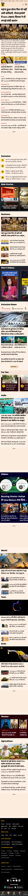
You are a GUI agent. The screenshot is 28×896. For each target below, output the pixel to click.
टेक (9, 829)
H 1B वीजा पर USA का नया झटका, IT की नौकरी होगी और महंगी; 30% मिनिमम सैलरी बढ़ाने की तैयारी (17, 592)
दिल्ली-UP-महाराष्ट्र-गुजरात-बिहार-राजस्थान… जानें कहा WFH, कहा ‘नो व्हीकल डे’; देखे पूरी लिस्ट (14, 172)
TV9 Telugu (9, 851)
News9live (11, 856)
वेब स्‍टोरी (20, 835)
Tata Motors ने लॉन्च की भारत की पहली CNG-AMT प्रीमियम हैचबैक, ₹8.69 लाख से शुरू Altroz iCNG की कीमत (17, 672)
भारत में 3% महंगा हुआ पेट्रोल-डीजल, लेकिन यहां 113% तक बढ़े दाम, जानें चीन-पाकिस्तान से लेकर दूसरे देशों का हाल (16, 161)
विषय (6, 835)
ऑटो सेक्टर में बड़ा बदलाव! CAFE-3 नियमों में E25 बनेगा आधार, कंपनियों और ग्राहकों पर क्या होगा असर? (12, 665)
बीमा (10, 827)
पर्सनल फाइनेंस (15, 824)
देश (2, 829)
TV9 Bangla (11, 853)
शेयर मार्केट (8, 824)
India (3, 396)
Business (3, 123)
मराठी (17, 1)
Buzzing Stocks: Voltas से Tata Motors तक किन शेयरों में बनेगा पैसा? (13, 498)
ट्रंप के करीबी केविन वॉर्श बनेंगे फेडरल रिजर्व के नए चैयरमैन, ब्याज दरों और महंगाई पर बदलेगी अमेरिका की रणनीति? (18, 579)
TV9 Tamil (17, 853)
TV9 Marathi (16, 851)
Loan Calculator (6, 839)
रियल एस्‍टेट (20, 827)
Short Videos (7, 268)
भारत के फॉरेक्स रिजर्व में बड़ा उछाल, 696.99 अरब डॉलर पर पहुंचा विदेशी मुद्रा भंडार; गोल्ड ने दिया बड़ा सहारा (21, 69)
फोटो (10, 835)
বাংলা (25, 1)
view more (13, 366)
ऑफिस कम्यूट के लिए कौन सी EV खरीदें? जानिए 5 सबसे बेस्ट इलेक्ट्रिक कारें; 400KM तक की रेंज (17, 685)
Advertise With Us (17, 866)
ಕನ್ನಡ (10, 1)
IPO (2, 77)
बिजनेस (2, 824)
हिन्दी (2, 1)
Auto (3, 644)
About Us (9, 866)
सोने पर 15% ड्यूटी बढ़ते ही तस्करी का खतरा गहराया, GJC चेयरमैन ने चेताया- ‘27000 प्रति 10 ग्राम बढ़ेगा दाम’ (16, 178)
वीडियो (15, 835)
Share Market (4, 84)
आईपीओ (14, 827)
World (4, 551)
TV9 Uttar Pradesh (5, 858)
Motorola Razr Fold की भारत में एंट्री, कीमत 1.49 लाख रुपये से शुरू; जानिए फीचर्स (17, 626)
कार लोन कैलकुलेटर (5, 844)
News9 (5, 1)
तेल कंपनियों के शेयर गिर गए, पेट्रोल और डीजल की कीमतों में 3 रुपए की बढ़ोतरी (9, 518)
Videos (4, 474)
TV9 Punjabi (18, 856)
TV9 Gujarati (22, 851)
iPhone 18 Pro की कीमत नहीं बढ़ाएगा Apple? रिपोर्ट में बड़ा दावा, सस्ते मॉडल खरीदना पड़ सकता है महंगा (13, 619)
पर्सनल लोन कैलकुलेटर (16, 842)
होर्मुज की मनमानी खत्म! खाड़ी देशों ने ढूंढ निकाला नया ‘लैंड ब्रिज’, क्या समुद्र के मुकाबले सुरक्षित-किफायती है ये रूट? (14, 572)
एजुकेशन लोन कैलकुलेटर (17, 844)
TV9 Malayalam (4, 856)
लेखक (2, 835)
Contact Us (3, 866)
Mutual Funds (4, 100)
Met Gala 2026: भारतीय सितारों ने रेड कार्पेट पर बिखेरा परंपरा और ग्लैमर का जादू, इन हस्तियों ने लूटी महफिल (9, 734)
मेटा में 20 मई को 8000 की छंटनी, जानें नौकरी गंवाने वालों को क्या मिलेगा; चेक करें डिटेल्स (18, 639)
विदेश (5, 829)
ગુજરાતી (21, 1)
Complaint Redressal (18, 869)
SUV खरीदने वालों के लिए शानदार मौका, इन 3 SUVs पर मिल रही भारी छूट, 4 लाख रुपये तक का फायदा (18, 679)
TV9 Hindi (3, 851)
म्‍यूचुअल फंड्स (4, 827)
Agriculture (7, 741)
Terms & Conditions (5, 872)
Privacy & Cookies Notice (6, 869)
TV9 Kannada (4, 853)
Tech (2, 108)
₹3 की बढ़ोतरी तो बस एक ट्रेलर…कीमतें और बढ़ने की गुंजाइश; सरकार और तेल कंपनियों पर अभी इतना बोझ (16, 167)
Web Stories (7, 185)
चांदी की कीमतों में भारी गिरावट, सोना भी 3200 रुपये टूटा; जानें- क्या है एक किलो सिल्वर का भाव (7, 69)
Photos (4, 717)
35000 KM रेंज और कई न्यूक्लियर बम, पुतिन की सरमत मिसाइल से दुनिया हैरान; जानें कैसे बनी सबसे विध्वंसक (18, 585)
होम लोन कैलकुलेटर (5, 842)
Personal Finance (5, 92)
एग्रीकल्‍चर (13, 829)
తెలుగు (13, 1)
